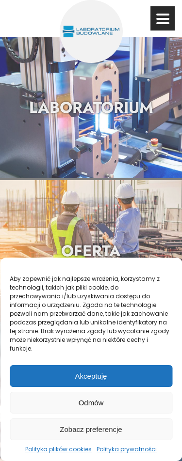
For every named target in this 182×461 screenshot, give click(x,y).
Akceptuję (91, 376)
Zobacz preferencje (91, 429)
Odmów (91, 403)
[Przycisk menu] (162, 18)
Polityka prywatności (127, 449)
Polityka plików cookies (58, 449)
